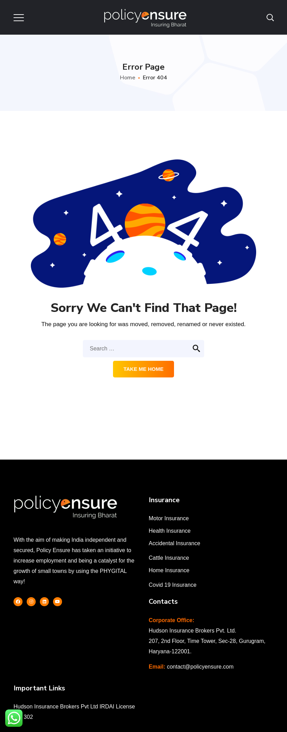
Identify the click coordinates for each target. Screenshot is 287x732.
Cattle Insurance (169, 558)
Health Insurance (170, 531)
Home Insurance (169, 570)
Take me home (143, 369)
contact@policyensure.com (200, 667)
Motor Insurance (169, 518)
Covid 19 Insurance (173, 585)
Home (127, 77)
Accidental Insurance (174, 543)
